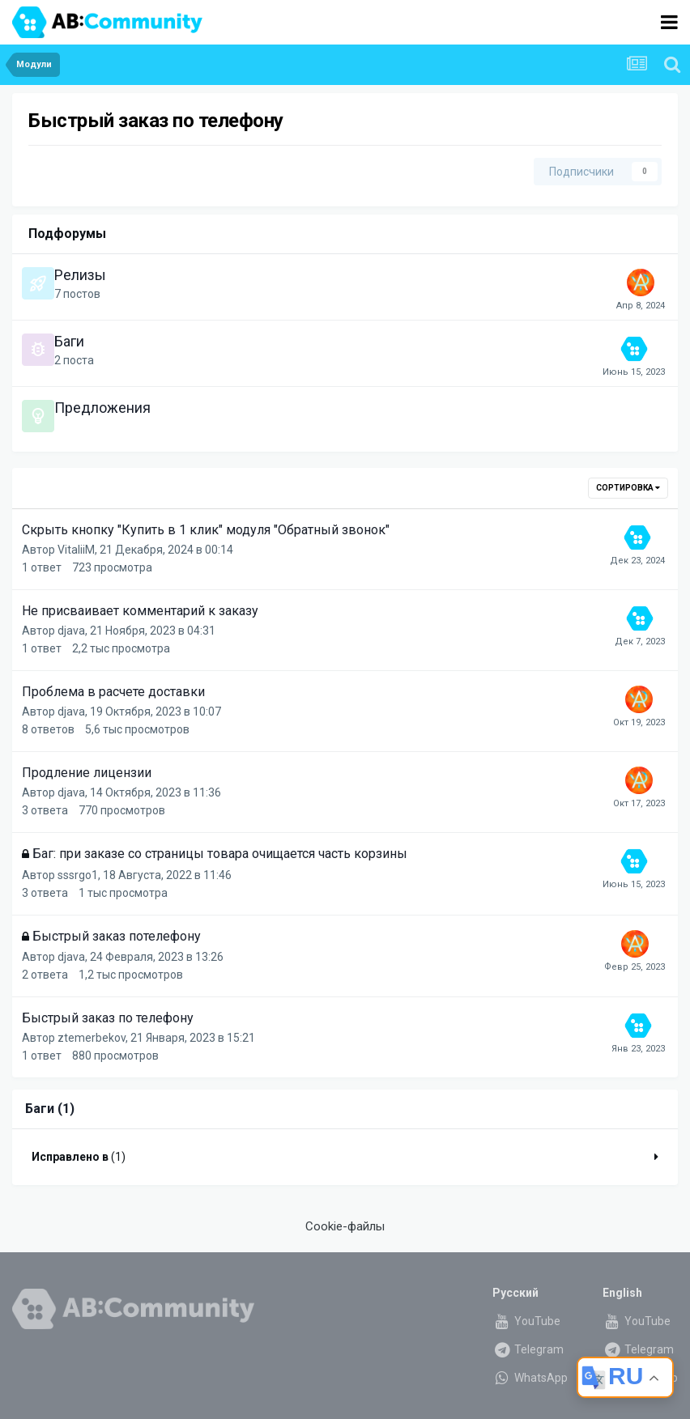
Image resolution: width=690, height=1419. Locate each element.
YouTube (526, 1321)
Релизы (80, 274)
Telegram (528, 1349)
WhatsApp (530, 1377)
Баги (69, 341)
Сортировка (628, 487)
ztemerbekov (92, 1037)
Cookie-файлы (345, 1226)
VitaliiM (76, 549)
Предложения (102, 407)
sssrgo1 (78, 875)
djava (71, 630)
